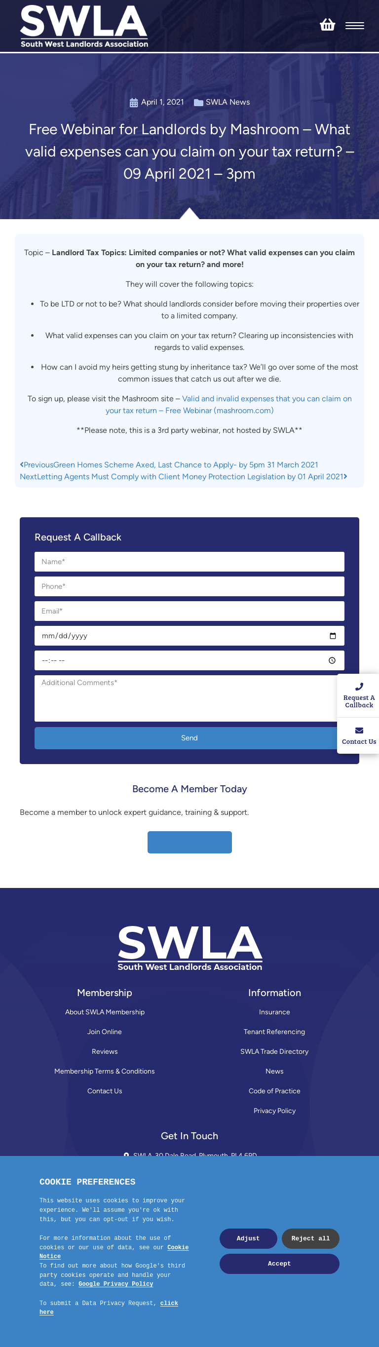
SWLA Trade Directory (274, 1051)
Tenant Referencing (274, 1032)
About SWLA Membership (105, 1012)
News (274, 1071)
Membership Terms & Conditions (104, 1071)
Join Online (104, 1032)
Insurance (274, 1012)
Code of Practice (275, 1091)
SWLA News (228, 102)
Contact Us (104, 1091)
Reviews (105, 1051)
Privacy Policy (275, 1111)
